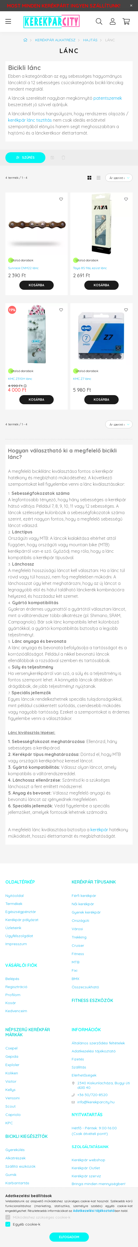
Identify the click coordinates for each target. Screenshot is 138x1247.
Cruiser (78, 945)
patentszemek (107, 98)
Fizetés (78, 1059)
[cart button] (126, 21)
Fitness (78, 954)
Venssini (12, 1098)
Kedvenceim (16, 1011)
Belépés (12, 979)
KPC (9, 1123)
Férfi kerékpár (84, 895)
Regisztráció (16, 987)
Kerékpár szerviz (86, 1176)
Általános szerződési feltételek (98, 1043)
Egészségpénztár (20, 912)
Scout (10, 1106)
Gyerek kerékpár (86, 912)
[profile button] (112, 21)
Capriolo (13, 1114)
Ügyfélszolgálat (19, 936)
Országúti (80, 920)
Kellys (10, 1090)
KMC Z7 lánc (82, 379)
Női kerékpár (83, 904)
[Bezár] (131, 6)
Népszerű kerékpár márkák (27, 1032)
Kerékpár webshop (88, 1160)
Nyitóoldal (14, 895)
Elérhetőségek (84, 1075)
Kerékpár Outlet (86, 1168)
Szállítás (79, 1067)
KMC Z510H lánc (20, 379)
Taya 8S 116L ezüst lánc (90, 268)
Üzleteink (13, 928)
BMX (75, 979)
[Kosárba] (36, 285)
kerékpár (99, 829)
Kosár (10, 1003)
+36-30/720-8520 (92, 1095)
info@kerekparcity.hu (96, 1102)
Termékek (13, 903)
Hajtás (90, 40)
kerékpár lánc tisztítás (30, 120)
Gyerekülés (15, 1150)
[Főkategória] (25, 40)
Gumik (10, 1174)
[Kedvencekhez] (61, 199)
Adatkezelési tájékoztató (94, 1051)
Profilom (12, 995)
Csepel (11, 1048)
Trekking (79, 937)
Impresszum (16, 944)
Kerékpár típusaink (94, 882)
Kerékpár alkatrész (55, 40)
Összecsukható (85, 987)
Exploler (12, 1065)
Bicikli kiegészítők (26, 1136)
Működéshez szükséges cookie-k (41, 1217)
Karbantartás (17, 1183)
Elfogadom (69, 1237)
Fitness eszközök (92, 1000)
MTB (75, 962)
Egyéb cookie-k (26, 1224)
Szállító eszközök (20, 1166)
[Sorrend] (119, 178)
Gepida (11, 1056)
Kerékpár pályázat (21, 920)
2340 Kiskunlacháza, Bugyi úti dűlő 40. (103, 1085)
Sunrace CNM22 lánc (23, 268)
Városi (77, 929)
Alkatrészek (15, 1158)
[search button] (99, 21)
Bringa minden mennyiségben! (98, 1183)
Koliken (11, 1073)
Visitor (10, 1081)
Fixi (74, 970)
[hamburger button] (8, 21)
